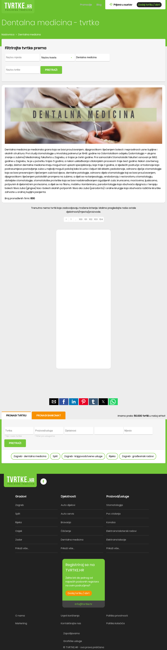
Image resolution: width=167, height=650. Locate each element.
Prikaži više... (22, 548)
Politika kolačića (115, 623)
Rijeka (112, 456)
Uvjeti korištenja (70, 615)
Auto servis (67, 513)
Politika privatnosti (117, 615)
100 (80, 219)
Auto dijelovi (68, 505)
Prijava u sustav (120, 4)
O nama (20, 615)
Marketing (21, 623)
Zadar (18, 539)
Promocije (86, 4)
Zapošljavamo (71, 633)
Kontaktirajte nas (71, 623)
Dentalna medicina (72, 539)
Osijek (18, 531)
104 (101, 219)
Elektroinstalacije (116, 539)
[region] (83, 279)
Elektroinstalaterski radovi (121, 531)
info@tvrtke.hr (83, 604)
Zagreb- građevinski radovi (138, 456)
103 (96, 219)
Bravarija (66, 522)
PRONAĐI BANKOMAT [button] (48, 415)
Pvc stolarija (113, 513)
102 (90, 219)
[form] (83, 60)
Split (55, 456)
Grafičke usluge (72, 641)
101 (85, 219)
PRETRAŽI (51, 70)
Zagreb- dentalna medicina (30, 456)
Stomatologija (114, 505)
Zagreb (19, 505)
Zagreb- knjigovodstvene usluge (83, 456)
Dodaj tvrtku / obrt (149, 4)
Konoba (110, 522)
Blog (98, 4)
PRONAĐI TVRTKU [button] (16, 415)
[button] (53, 401)
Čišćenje (66, 531)
